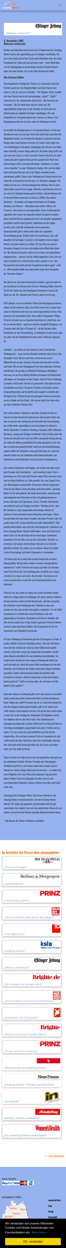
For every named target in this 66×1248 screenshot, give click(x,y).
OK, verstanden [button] (33, 1241)
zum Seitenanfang (54, 1156)
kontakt (52, 1217)
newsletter (54, 1200)
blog (51, 1211)
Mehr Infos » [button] (39, 1232)
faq (50, 1206)
